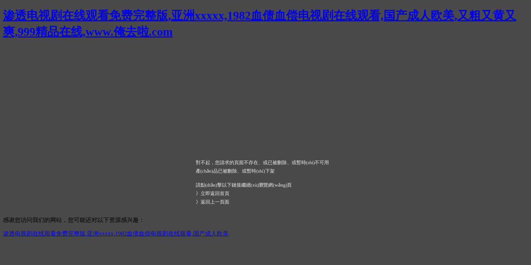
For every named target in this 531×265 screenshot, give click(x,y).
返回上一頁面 (215, 202)
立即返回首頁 (215, 193)
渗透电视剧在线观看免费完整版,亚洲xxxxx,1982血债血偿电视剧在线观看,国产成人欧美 (116, 233)
